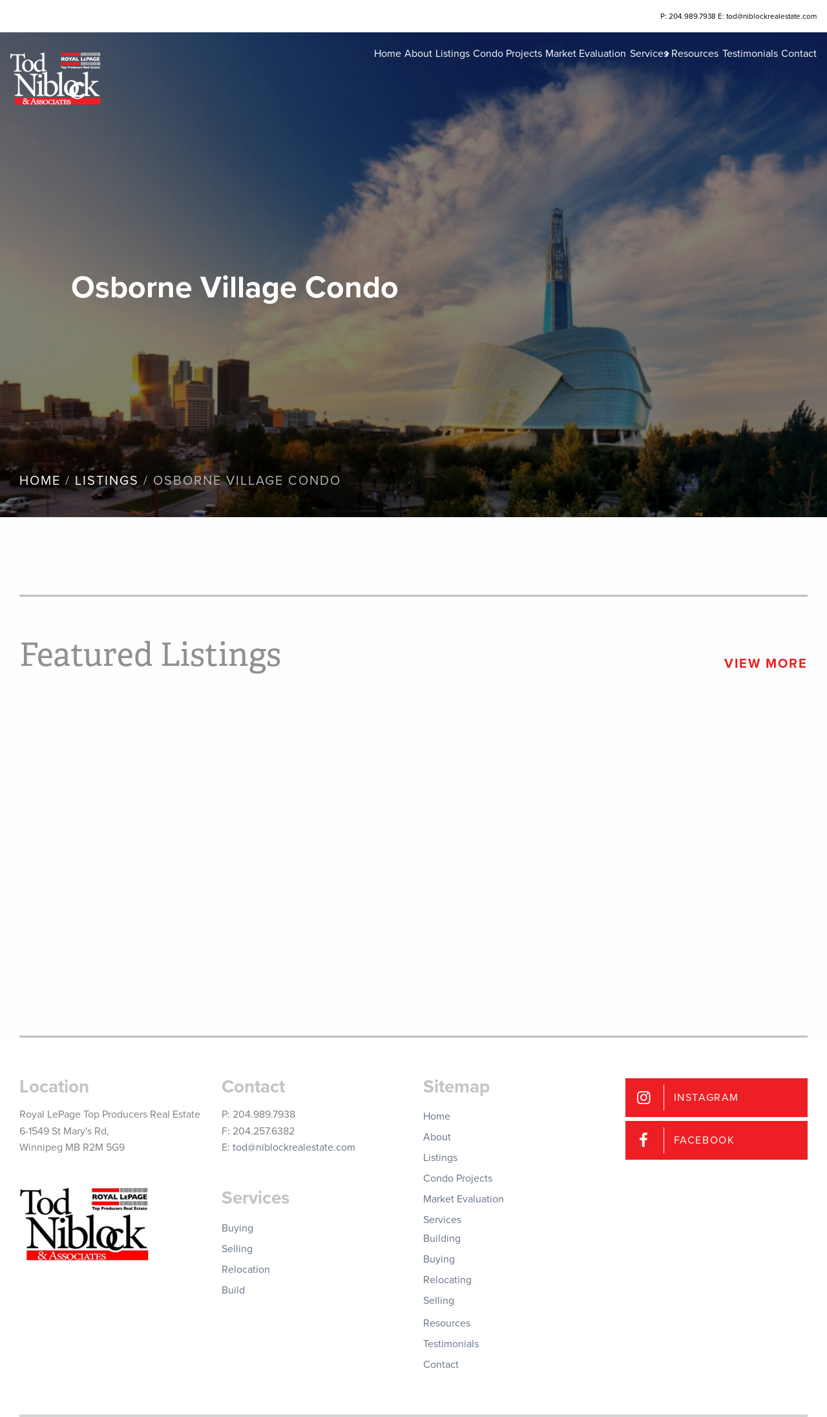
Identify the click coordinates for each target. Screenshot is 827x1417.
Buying (237, 1228)
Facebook (704, 1140)
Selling (237, 1248)
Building (442, 1238)
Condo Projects (443, 71)
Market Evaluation (531, 71)
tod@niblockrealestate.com (294, 1147)
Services (604, 71)
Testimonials (731, 71)
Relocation (246, 1269)
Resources (667, 71)
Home (294, 71)
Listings (379, 71)
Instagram (706, 1097)
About (335, 71)
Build (233, 1290)
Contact (790, 71)
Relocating (447, 1279)
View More (766, 664)
